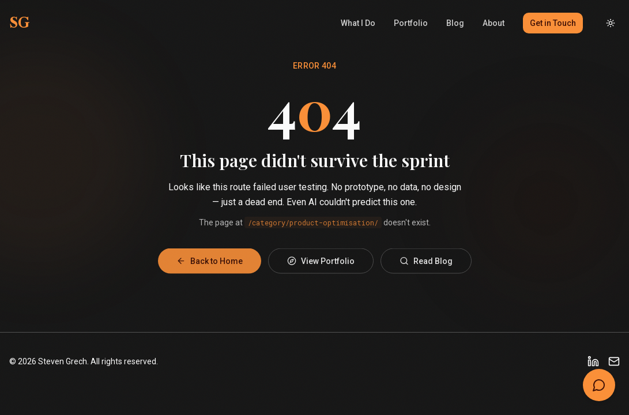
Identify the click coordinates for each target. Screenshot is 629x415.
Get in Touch (553, 23)
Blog (455, 23)
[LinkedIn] (593, 361)
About (493, 23)
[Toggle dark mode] (610, 23)
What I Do (358, 23)
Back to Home (209, 264)
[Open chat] (599, 385)
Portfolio (411, 23)
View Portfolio (321, 264)
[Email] (614, 361)
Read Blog (426, 264)
